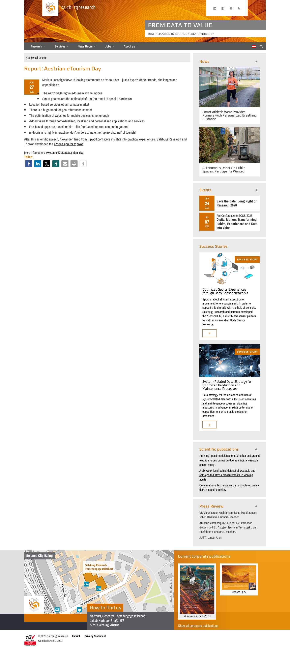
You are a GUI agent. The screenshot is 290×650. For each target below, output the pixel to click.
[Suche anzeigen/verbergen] (261, 46)
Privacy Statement (95, 636)
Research (36, 46)
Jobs (108, 46)
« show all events (36, 57)
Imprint (76, 636)
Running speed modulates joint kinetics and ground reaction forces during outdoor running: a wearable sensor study (229, 460)
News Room (85, 46)
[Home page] (50, 8)
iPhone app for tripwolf (68, 144)
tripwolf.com (95, 139)
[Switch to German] (254, 46)
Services (60, 46)
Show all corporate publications (198, 625)
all (256, 62)
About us (129, 46)
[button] (28, 163)
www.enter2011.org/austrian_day (64, 152)
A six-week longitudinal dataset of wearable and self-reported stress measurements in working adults (227, 475)
